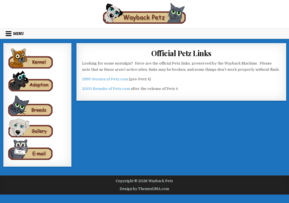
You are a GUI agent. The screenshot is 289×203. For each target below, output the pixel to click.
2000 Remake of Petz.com (106, 89)
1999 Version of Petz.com (105, 79)
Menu (18, 33)
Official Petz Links (181, 53)
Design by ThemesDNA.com (144, 189)
